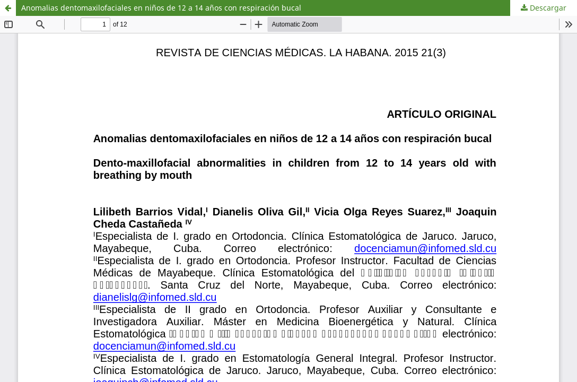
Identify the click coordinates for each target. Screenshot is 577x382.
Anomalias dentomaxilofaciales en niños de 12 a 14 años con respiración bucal (161, 8)
